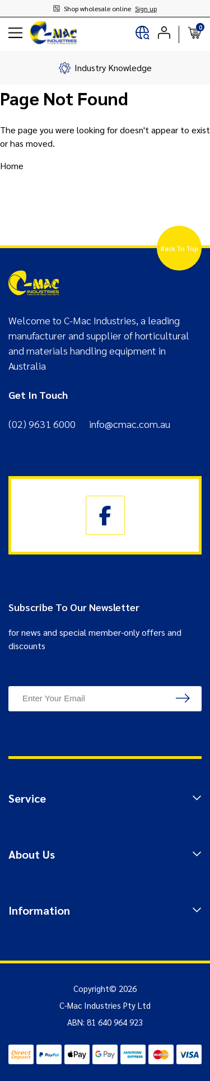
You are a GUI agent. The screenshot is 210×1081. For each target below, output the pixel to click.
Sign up (146, 8)
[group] (105, 68)
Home (12, 165)
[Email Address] (105, 698)
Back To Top (179, 248)
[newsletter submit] (182, 699)
